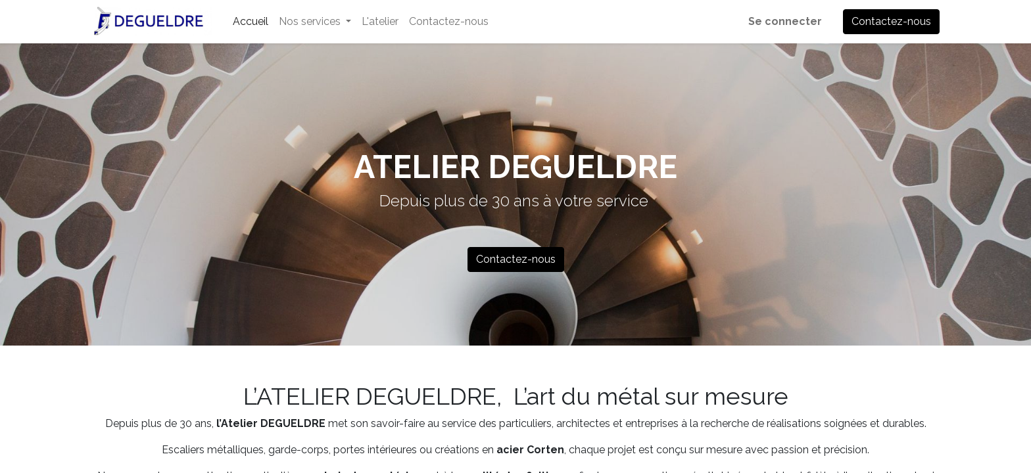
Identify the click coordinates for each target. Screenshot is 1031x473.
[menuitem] (251, 22)
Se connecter (785, 21)
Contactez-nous (891, 21)
